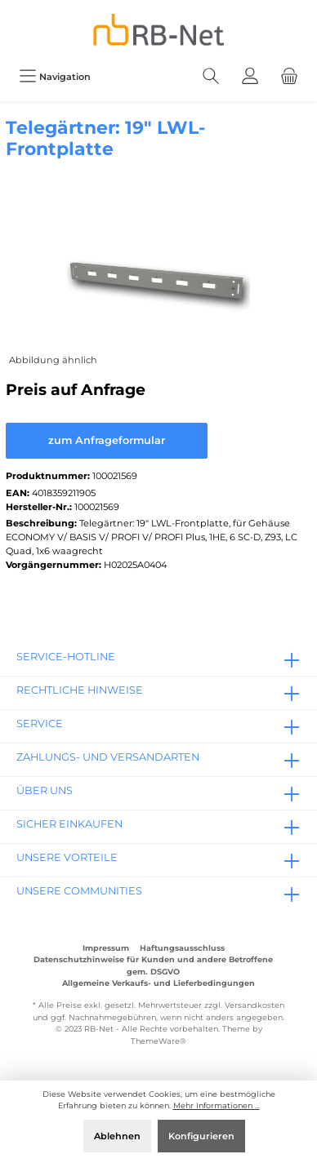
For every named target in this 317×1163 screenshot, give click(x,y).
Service (39, 723)
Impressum (106, 947)
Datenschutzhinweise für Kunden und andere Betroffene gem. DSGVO (153, 965)
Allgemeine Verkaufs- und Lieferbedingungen (158, 983)
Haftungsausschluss (182, 947)
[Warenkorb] (289, 76)
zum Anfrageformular (106, 440)
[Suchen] (210, 76)
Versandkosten (254, 1005)
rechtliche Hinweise (79, 690)
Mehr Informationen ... (216, 1105)
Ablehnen (117, 1136)
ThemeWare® (158, 1040)
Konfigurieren (201, 1136)
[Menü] (54, 76)
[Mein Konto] (250, 76)
